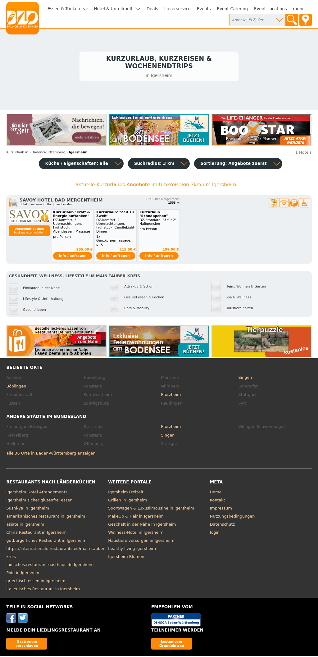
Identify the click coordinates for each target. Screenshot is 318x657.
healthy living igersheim (132, 549)
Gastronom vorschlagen (27, 645)
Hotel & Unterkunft (113, 9)
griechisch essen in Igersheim (35, 581)
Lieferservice (177, 9)
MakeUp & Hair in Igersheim (136, 517)
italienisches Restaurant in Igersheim (43, 589)
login (215, 533)
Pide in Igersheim (23, 573)
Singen (245, 378)
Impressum (221, 509)
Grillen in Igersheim (127, 501)
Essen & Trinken (64, 9)
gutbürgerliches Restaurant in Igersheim (46, 541)
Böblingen (16, 387)
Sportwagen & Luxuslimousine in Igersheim (151, 509)
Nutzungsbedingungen (232, 517)
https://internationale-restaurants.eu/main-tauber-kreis (56, 553)
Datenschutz (222, 525)
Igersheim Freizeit (125, 493)
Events (204, 9)
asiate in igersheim (25, 525)
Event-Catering (232, 9)
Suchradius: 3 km (154, 164)
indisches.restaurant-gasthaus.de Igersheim (49, 565)
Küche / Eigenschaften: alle (76, 164)
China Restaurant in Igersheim (36, 533)
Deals (152, 9)
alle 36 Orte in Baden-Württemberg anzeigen (50, 454)
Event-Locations (270, 9)
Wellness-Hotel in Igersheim (135, 533)
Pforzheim (171, 395)
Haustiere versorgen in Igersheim (141, 541)
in (17, 154)
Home (216, 493)
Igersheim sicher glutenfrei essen (39, 501)
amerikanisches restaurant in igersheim (45, 517)
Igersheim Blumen (126, 557)
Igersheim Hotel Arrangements (36, 493)
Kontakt (217, 501)
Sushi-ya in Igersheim (27, 509)
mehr (298, 9)
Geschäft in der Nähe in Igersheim (142, 525)
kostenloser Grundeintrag (171, 645)
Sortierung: (233, 164)
